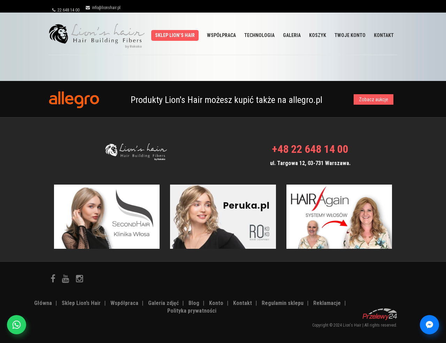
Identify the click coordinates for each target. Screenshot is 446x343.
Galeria (292, 35)
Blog (194, 303)
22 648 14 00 (65, 10)
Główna (43, 303)
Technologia (259, 35)
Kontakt (384, 35)
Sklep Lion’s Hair (175, 35)
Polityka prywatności (191, 310)
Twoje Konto (350, 35)
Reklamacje (327, 303)
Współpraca (221, 35)
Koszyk (317, 35)
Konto (216, 303)
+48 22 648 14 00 (310, 149)
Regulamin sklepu (282, 303)
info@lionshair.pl (103, 7)
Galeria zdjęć (163, 303)
